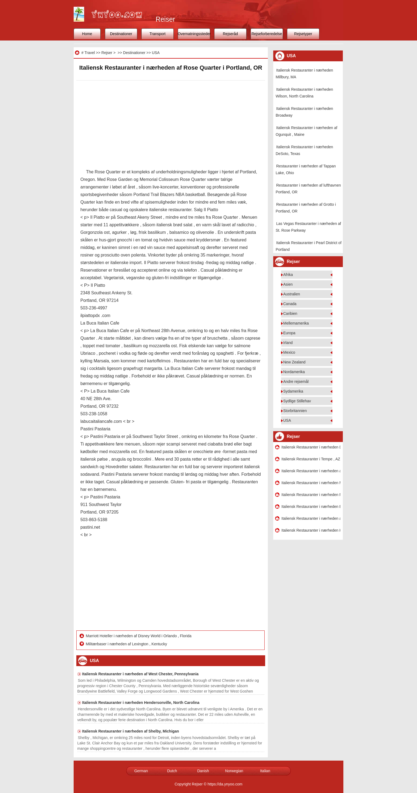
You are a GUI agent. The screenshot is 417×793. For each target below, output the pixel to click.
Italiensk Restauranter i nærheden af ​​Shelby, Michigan (130, 731)
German (141, 771)
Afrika (288, 274)
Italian (265, 771)
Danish (203, 771)
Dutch (172, 771)
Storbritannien (295, 411)
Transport (157, 34)
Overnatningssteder (194, 34)
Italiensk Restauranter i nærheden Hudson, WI (311, 530)
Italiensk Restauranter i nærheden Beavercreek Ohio (311, 506)
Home (87, 34)
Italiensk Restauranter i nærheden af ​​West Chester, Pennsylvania (140, 674)
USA (156, 52)
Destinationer (121, 34)
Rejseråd (230, 34)
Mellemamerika (296, 323)
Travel (89, 52)
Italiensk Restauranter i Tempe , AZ (311, 459)
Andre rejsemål (296, 381)
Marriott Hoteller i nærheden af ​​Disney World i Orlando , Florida (139, 636)
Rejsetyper (303, 34)
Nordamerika (294, 372)
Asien (288, 284)
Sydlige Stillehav (297, 401)
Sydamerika (293, 391)
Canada (289, 304)
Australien (291, 294)
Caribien (290, 313)
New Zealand (294, 362)
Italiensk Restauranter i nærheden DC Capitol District (311, 447)
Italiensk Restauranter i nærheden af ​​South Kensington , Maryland (311, 471)
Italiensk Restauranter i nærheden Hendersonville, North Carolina (141, 702)
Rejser (106, 52)
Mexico (289, 352)
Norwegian (234, 771)
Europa (289, 333)
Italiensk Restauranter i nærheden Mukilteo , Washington (311, 483)
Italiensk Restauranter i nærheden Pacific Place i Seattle (311, 494)
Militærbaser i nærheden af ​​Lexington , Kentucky (127, 644)
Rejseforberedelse (266, 34)
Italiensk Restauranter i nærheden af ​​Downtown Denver (311, 518)
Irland (288, 342)
